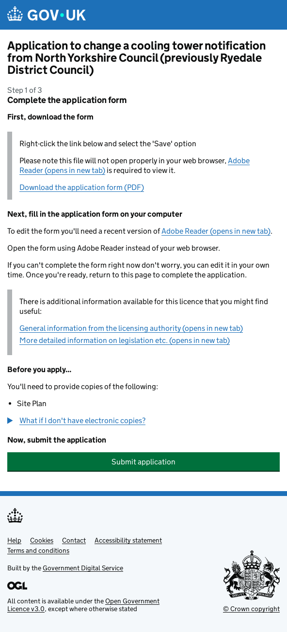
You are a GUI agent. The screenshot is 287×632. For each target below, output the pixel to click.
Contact (74, 540)
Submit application (143, 461)
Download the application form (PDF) (81, 187)
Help (14, 540)
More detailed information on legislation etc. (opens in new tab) (124, 340)
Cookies (41, 540)
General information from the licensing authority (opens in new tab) (131, 328)
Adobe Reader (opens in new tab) (216, 231)
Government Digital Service (83, 568)
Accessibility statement (128, 540)
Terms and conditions (38, 550)
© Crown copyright (251, 608)
